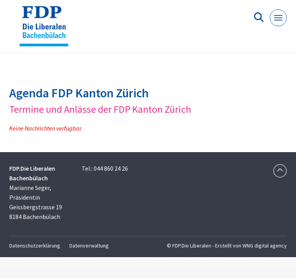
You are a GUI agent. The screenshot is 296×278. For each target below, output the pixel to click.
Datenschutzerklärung (34, 245)
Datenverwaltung (89, 245)
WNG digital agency (264, 245)
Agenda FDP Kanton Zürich (79, 93)
